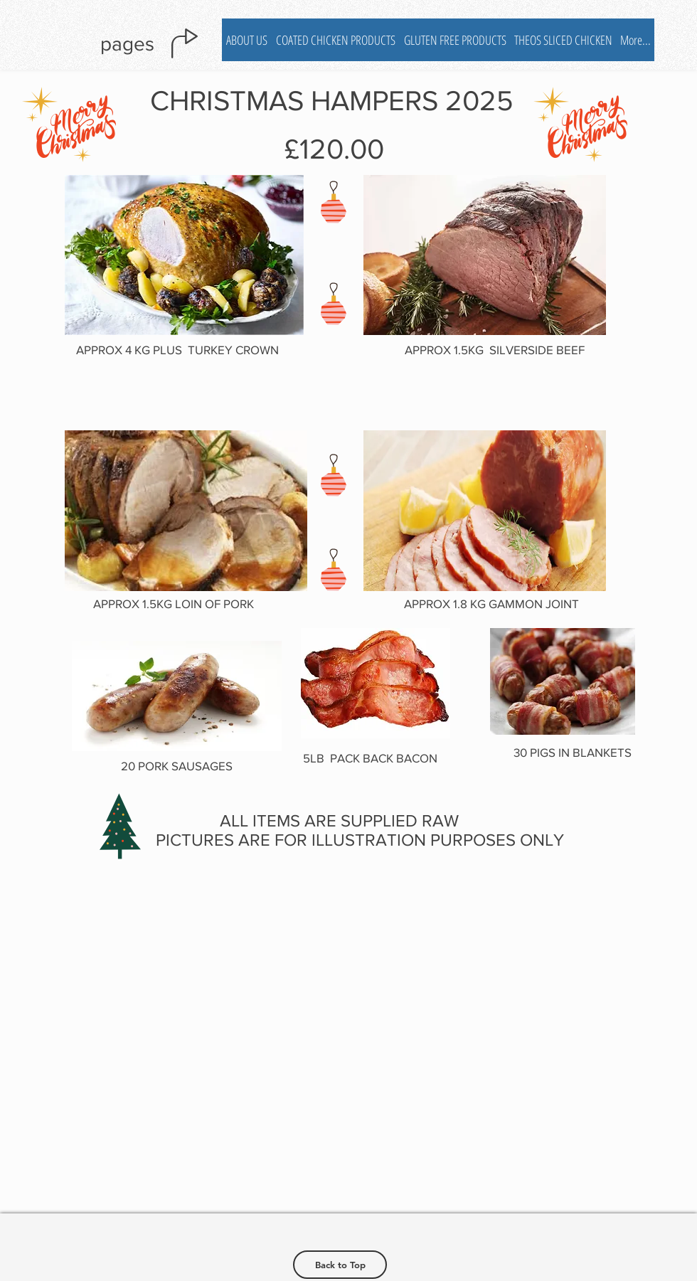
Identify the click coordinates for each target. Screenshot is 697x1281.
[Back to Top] (340, 1264)
